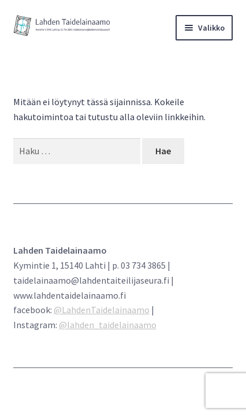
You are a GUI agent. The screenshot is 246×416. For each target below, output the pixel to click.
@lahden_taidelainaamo (107, 324)
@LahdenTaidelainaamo (102, 309)
